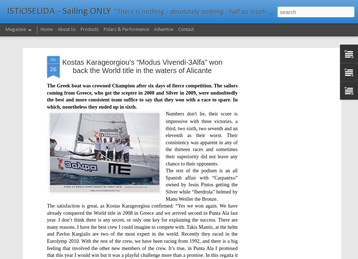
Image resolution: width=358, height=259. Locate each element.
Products (90, 29)
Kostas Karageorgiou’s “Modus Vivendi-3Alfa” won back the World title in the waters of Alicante (142, 66)
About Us (67, 29)
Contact (186, 29)
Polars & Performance (126, 29)
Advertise (163, 29)
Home (47, 29)
